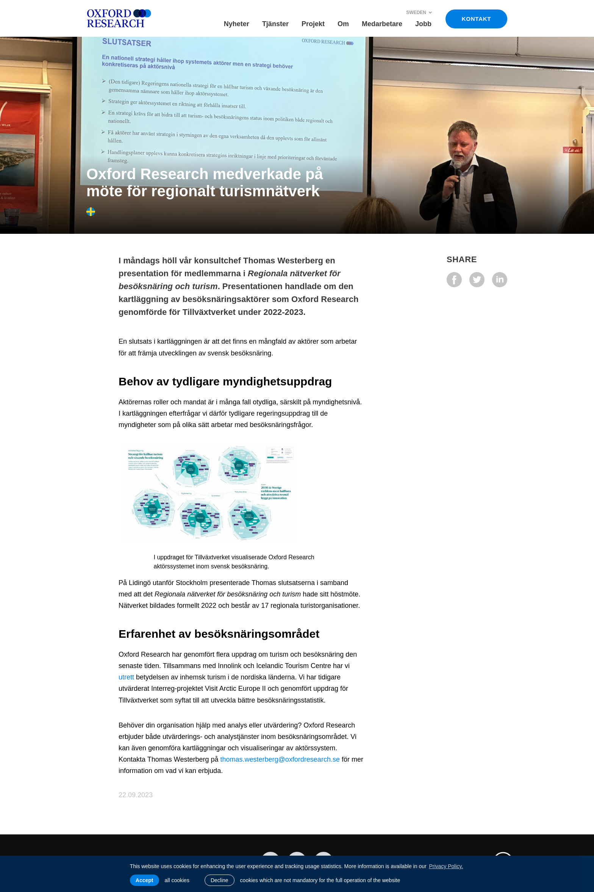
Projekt (313, 24)
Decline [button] (219, 880)
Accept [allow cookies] (144, 880)
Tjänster (275, 24)
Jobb (423, 24)
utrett (126, 677)
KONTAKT (476, 19)
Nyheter (236, 24)
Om (343, 24)
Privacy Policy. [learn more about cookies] (446, 866)
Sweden (419, 12)
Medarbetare (382, 24)
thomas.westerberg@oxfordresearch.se (279, 759)
